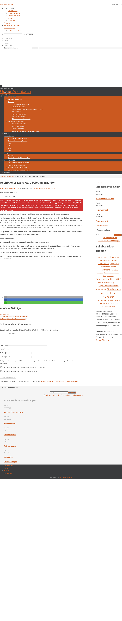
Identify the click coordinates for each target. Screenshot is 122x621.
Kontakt (6, 43)
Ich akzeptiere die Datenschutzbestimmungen (64, 398)
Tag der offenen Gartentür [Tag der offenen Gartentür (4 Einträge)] (108, 295)
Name (2, 351)
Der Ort (6, 176)
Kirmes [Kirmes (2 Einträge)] (100, 282)
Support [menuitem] (11, 18)
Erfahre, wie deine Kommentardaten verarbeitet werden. (60, 384)
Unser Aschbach (15, 91)
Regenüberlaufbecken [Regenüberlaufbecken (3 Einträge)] (109, 286)
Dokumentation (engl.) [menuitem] (15, 13)
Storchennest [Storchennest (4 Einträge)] (114, 289)
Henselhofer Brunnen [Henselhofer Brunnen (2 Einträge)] (108, 267)
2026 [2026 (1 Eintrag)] (99, 257)
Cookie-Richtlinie (102, 340)
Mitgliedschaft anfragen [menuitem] (12, 25)
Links (6, 40)
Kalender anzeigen (102, 225)
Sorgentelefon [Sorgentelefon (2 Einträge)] (101, 289)
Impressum (8, 45)
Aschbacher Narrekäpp (47, 188)
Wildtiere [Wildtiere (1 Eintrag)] (113, 306)
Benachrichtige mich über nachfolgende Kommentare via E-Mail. (24, 369)
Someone (3, 188)
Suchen (24, 34)
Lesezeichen (4, 314)
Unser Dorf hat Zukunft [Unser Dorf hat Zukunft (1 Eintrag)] (115, 303)
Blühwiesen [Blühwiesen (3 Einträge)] (105, 260)
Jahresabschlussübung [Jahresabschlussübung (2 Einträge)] (112, 273)
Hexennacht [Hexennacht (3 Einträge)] (104, 270)
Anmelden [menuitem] (7, 23)
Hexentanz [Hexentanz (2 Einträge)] (114, 270)
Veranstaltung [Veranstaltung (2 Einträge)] (106, 306)
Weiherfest (8, 460)
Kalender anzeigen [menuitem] (14, 30)
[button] (5, 297)
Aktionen (12, 176)
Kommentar (4, 347)
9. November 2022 (13, 188)
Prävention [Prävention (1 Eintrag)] (117, 282)
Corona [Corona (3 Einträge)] (114, 260)
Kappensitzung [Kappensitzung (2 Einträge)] (108, 276)
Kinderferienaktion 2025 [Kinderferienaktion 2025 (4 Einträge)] (108, 279)
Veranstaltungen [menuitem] (9, 28)
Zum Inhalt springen (7, 4)
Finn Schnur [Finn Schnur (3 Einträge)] (103, 263)
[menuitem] (63, 8)
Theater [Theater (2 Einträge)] (117, 300)
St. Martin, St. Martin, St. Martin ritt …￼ (13, 319)
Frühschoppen (10, 448)
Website (2, 359)
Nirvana (61, 480)
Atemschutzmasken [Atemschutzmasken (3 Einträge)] (110, 257)
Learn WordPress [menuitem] (14, 16)
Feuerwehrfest (102, 210)
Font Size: (115, 4)
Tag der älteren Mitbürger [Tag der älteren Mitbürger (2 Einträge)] (105, 300)
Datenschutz (8, 38)
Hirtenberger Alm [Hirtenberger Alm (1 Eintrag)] (100, 273)
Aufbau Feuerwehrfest (105, 199)
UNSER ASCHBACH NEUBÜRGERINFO (14, 316)
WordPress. (68, 480)
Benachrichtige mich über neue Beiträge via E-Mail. (19, 373)
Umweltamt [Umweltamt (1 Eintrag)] (108, 303)
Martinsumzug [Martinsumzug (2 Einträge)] (109, 282)
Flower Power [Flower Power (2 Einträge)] (114, 264)
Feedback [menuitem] (11, 20)
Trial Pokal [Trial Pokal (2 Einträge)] (101, 303)
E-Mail (2, 355)
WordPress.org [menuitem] (13, 11)
